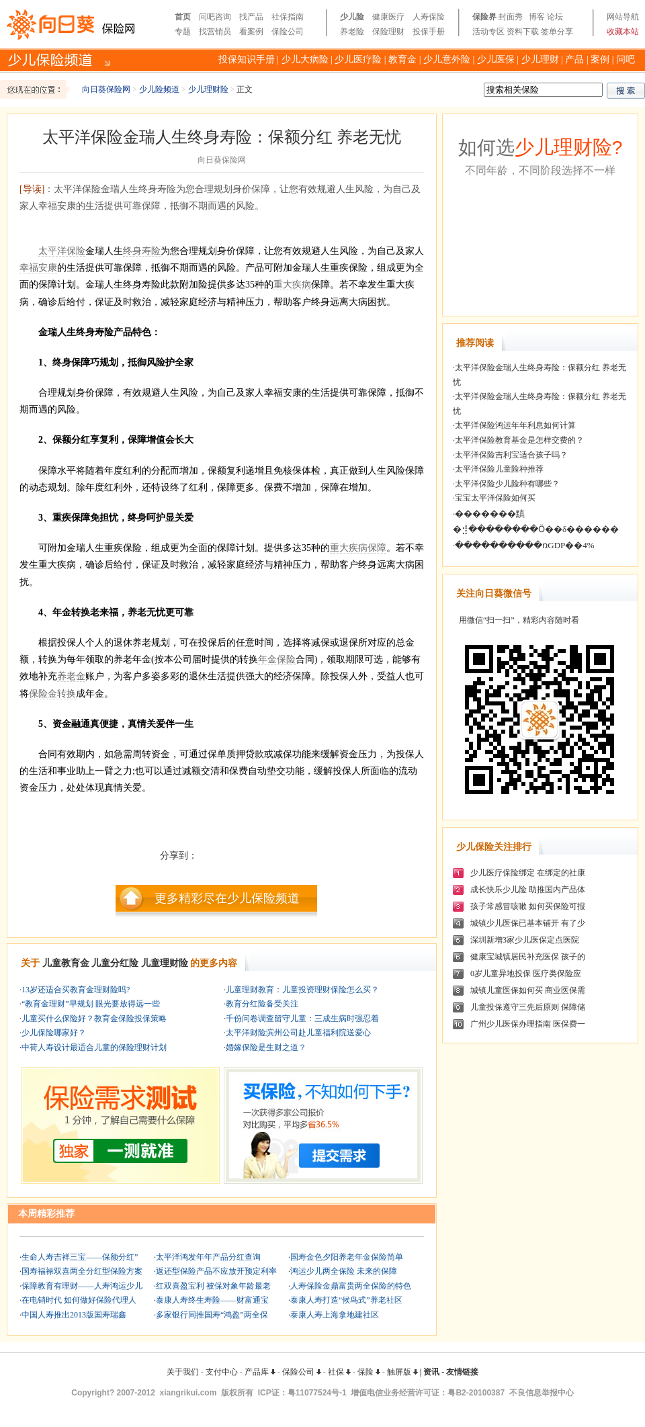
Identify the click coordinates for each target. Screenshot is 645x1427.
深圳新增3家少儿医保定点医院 (524, 940)
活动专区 (488, 31)
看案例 (251, 31)
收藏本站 (623, 31)
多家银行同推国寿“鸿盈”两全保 (212, 1315)
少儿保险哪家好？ (54, 1032)
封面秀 (511, 16)
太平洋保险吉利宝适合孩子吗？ (511, 455)
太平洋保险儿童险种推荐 (499, 469)
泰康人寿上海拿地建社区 (334, 1315)
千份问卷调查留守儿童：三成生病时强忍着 (302, 1018)
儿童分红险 (114, 963)
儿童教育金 (65, 963)
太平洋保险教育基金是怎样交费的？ (519, 440)
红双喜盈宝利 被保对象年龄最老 (213, 1286)
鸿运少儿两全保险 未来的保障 (343, 1271)
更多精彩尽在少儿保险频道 (227, 898)
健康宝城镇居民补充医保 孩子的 (527, 956)
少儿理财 (540, 59)
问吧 (625, 59)
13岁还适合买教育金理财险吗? (76, 989)
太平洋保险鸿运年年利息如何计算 (515, 425)
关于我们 (183, 1372)
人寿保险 (429, 16)
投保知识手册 (246, 59)
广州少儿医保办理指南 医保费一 (527, 1024)
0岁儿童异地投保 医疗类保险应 (525, 973)
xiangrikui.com (188, 1392)
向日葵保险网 (106, 89)
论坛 (555, 16)
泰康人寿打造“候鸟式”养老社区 (346, 1300)
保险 (368, 1372)
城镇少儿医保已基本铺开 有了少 (527, 923)
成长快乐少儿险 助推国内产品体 (527, 889)
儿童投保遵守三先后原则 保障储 (527, 1007)
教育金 (402, 59)
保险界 (484, 16)
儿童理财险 (164, 963)
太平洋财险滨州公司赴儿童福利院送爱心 (298, 1032)
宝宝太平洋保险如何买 (495, 498)
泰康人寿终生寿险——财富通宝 (212, 1300)
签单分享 (557, 31)
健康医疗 (388, 16)
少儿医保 (496, 59)
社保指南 (287, 16)
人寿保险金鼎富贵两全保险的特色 (350, 1286)
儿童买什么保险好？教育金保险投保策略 (94, 1018)
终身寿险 (142, 251)
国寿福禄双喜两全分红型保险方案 (82, 1271)
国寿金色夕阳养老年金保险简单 (346, 1257)
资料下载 (523, 31)
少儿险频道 (159, 89)
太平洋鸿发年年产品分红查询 (208, 1257)
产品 (574, 59)
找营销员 (215, 31)
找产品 (251, 16)
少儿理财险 (208, 89)
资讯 (431, 1372)
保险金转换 (52, 694)
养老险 (352, 31)
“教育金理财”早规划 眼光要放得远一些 (91, 1003)
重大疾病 (292, 284)
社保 (339, 1372)
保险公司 (287, 31)
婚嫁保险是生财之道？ (266, 1047)
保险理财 (388, 31)
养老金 (71, 676)
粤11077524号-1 (317, 1392)
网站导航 (623, 16)
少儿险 (352, 16)
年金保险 (277, 659)
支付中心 (222, 1372)
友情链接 (462, 1372)
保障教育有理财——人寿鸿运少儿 (82, 1286)
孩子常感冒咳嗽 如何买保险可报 (527, 906)
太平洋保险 (61, 251)
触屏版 (402, 1372)
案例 (600, 59)
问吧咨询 (215, 16)
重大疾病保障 (358, 548)
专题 (183, 31)
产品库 (260, 1372)
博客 (537, 16)
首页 (183, 16)
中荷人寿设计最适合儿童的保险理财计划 (94, 1047)
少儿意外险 (446, 59)
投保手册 (429, 31)
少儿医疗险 (358, 59)
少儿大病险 (305, 59)
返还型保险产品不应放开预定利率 (216, 1271)
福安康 (43, 268)
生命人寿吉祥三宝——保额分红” (80, 1257)
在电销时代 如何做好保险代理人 (79, 1300)
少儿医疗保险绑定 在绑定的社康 (527, 872)
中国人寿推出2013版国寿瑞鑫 (74, 1315)
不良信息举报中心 (541, 1392)
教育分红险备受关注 (262, 1003)
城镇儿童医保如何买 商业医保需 (527, 990)
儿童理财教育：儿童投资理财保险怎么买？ (302, 989)
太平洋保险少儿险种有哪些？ (507, 483)
